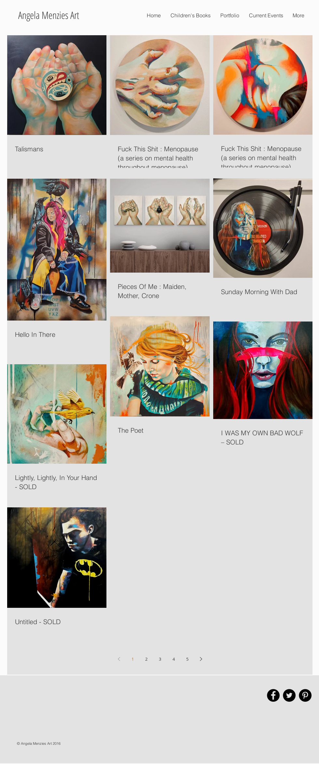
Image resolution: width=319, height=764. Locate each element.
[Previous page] (119, 659)
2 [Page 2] (146, 659)
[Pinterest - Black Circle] (305, 695)
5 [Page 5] (187, 659)
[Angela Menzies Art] (48, 15)
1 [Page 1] (133, 659)
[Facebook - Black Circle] (273, 695)
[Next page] (201, 659)
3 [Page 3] (160, 659)
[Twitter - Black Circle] (289, 695)
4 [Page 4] (174, 659)
